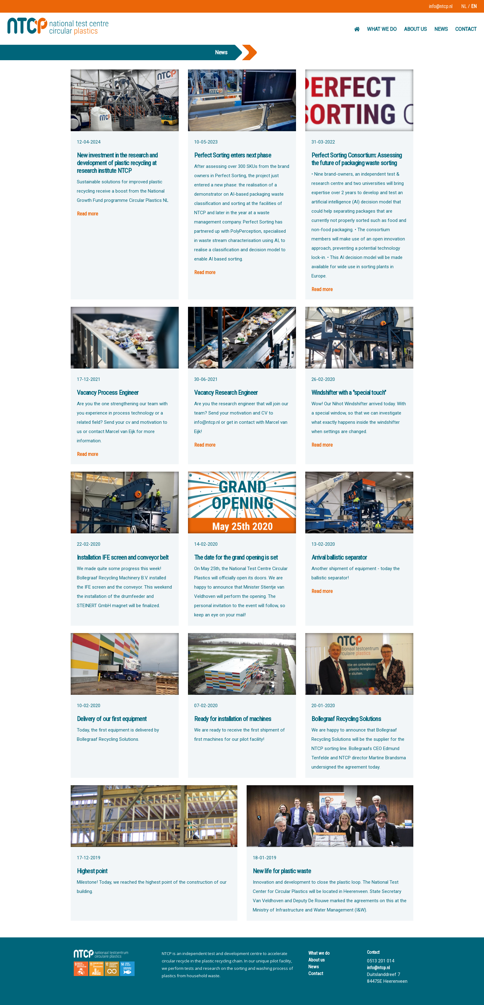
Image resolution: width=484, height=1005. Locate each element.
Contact (315, 973)
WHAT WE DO (382, 29)
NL (464, 6)
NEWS (441, 29)
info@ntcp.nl (441, 6)
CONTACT (466, 29)
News (313, 967)
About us (316, 960)
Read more (87, 214)
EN (474, 6)
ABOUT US (415, 29)
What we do (319, 953)
